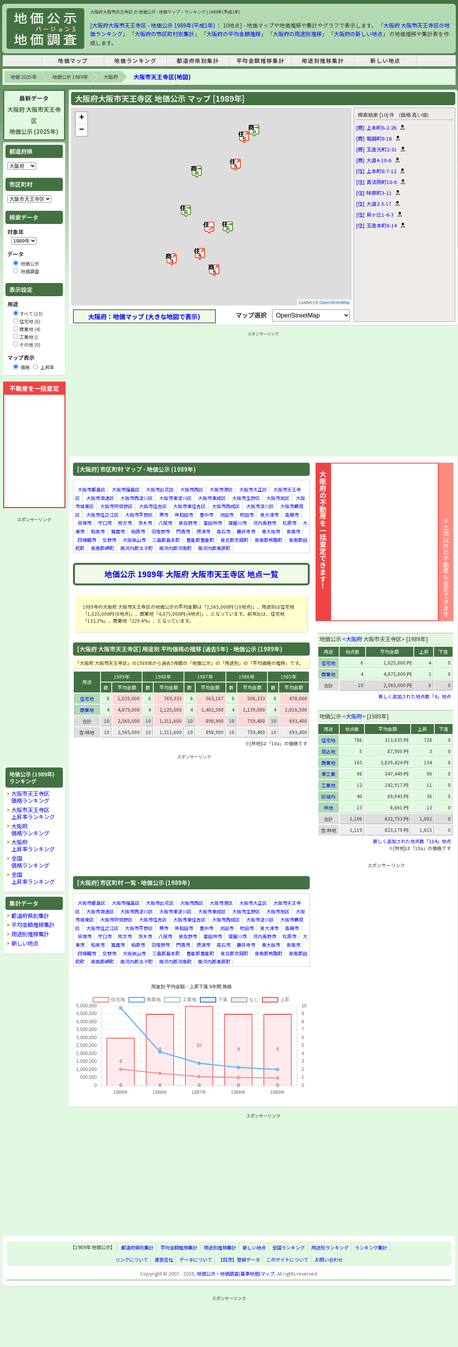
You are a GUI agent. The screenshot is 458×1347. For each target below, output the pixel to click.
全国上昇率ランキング (33, 877)
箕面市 (118, 531)
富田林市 (212, 523)
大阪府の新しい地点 (358, 34)
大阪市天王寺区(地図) (162, 77)
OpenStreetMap (334, 302)
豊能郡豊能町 (200, 539)
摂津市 (203, 531)
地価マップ (73, 60)
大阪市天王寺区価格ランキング (30, 796)
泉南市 (293, 531)
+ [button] (81, 118)
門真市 (183, 531)
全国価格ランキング (30, 861)
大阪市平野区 (139, 514)
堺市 (163, 514)
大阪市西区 (191, 489)
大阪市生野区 (246, 498)
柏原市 (138, 531)
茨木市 (145, 523)
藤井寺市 (246, 531)
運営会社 (163, 1259)
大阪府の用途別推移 (297, 34)
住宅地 (87, 698)
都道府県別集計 (198, 60)
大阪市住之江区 (102, 514)
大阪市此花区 (160, 489)
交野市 (109, 539)
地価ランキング (135, 60)
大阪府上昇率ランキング (33, 845)
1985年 (288, 676)
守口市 (105, 523)
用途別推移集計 (323, 60)
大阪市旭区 (278, 498)
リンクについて (131, 1259)
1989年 (121, 676)
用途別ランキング (330, 1247)
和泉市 (98, 531)
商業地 (87, 709)
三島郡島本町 (166, 539)
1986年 (246, 676)
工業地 (328, 785)
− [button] (81, 130)
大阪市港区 (221, 489)
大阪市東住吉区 (189, 506)
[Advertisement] (34, 641)
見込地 (328, 751)
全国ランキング (288, 1247)
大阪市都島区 (92, 489)
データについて (195, 1259)
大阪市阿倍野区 (116, 506)
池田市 (227, 514)
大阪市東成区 (212, 498)
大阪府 (111, 76)
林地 (328, 807)
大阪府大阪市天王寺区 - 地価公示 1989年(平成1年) (153, 25)
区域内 (328, 796)
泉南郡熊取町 (269, 539)
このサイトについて (287, 1259)
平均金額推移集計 (260, 60)
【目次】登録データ (239, 1259)
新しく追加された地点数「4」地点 (414, 696)
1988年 (163, 676)
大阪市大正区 (253, 489)
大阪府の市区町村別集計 (164, 34)
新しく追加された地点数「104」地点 (412, 841)
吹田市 (247, 514)
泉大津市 (269, 514)
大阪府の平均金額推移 (233, 34)
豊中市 (206, 514)
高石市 (224, 531)
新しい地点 (385, 60)
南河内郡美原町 (214, 548)
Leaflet (305, 302)
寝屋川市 (237, 523)
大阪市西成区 (226, 506)
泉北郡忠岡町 (234, 539)
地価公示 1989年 (70, 76)
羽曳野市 (160, 531)
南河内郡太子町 (136, 548)
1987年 (205, 676)
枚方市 (125, 523)
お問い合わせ (329, 1259)
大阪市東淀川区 (175, 498)
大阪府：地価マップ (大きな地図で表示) (144, 316)
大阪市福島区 (126, 489)
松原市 (290, 523)
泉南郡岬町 (102, 548)
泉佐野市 (188, 523)
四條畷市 (87, 539)
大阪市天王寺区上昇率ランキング (33, 813)
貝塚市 (85, 523)
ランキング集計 (371, 1247)
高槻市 (292, 514)
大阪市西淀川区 (136, 498)
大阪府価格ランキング (30, 829)
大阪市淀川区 (260, 506)
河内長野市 (264, 523)
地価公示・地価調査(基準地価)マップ (235, 1273)
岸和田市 (184, 514)
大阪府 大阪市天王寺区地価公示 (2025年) (34, 120)
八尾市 (165, 523)
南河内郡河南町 (175, 548)
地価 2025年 (23, 76)
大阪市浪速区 (100, 498)
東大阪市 (271, 531)
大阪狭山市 (134, 539)
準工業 (328, 774)
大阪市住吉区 (153, 506)
